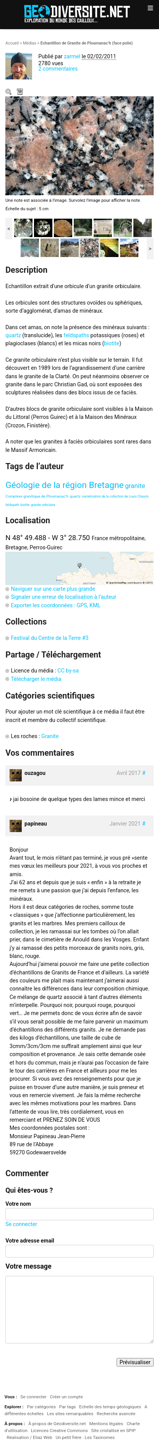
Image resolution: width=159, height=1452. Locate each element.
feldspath (12, 505)
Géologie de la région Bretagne (64, 485)
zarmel (72, 56)
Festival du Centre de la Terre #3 (49, 638)
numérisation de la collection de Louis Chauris (115, 496)
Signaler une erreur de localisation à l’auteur (63, 597)
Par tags (67, 1406)
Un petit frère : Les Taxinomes (85, 1437)
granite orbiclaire (43, 505)
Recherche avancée (116, 1413)
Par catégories (41, 1406)
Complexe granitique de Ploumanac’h (36, 496)
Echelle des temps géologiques (110, 1406)
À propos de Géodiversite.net (57, 1423)
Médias (29, 43)
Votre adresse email (29, 1241)
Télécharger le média (20, 92)
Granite (50, 736)
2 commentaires (58, 69)
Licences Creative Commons (59, 1430)
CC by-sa (68, 670)
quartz (13, 335)
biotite (111, 343)
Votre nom (18, 1204)
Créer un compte (66, 1396)
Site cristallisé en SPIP (113, 1430)
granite (135, 485)
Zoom (9, 92)
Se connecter (21, 1224)
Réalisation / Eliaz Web (29, 1437)
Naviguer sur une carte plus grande (53, 589)
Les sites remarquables (70, 1413)
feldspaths (76, 335)
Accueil (12, 43)
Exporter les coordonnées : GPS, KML (56, 605)
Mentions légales (106, 1423)
